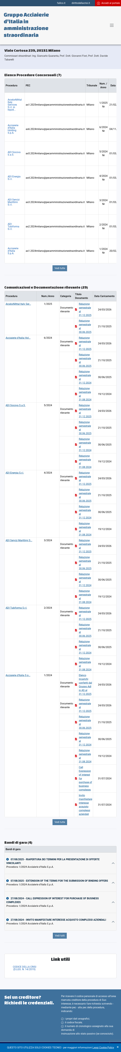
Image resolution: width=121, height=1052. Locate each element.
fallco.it (61, 3)
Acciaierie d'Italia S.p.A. (13, 251)
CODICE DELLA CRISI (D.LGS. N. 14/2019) (24, 968)
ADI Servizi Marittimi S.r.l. (14, 202)
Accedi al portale (108, 3)
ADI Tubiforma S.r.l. (13, 226)
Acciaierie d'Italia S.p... (18, 675)
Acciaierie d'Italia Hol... (18, 337)
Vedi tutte (60, 268)
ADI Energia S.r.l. (14, 178)
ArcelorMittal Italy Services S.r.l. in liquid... (15, 104)
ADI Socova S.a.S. (14, 153)
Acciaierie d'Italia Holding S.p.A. (13, 129)
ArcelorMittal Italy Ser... (18, 303)
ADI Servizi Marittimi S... (19, 540)
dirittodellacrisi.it (81, 3)
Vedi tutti (60, 935)
